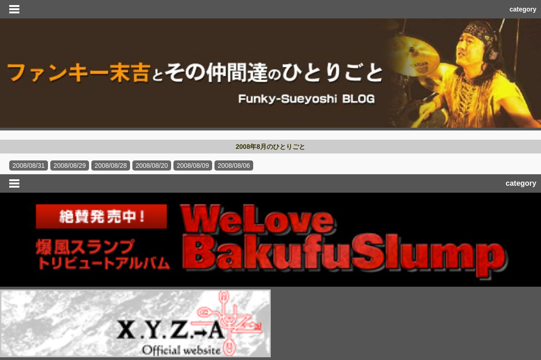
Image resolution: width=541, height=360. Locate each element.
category (523, 9)
